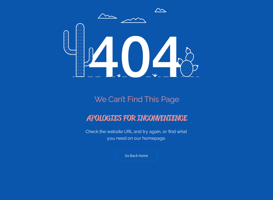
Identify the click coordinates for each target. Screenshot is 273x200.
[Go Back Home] (136, 155)
